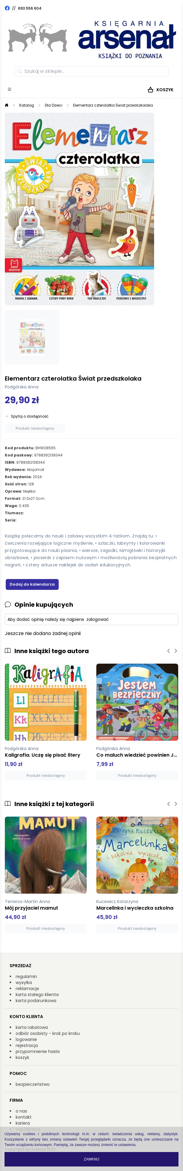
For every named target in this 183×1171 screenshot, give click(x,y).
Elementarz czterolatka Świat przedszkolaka (113, 105)
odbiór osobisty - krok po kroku (48, 1033)
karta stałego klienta (37, 995)
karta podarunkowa (36, 1001)
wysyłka (24, 982)
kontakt (24, 1117)
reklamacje (27, 989)
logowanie (26, 1039)
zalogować (97, 619)
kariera (23, 1123)
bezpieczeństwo (33, 1084)
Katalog (26, 105)
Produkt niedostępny (35, 428)
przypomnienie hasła (38, 1051)
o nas (21, 1111)
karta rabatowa (32, 1027)
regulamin (26, 976)
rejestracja (27, 1045)
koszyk (22, 1057)
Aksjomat (35, 469)
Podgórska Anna (22, 387)
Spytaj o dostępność (29, 416)
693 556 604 (30, 8)
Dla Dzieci (53, 105)
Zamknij (91, 1159)
